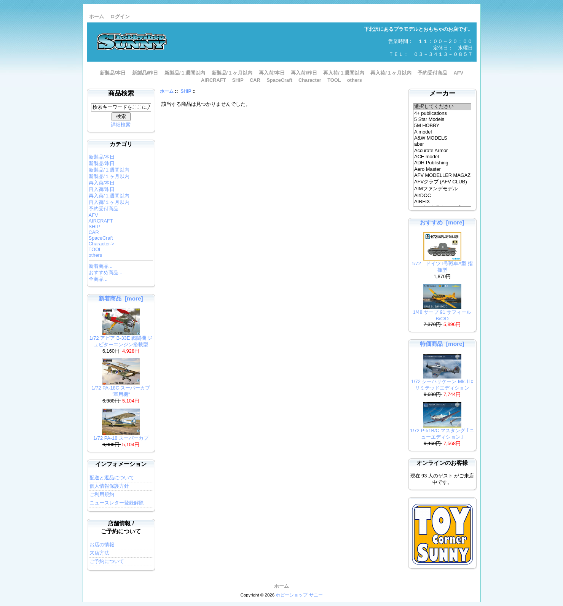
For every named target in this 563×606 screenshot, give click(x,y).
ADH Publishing (442, 163)
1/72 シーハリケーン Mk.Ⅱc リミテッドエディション (442, 382)
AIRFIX (442, 202)
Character (309, 80)
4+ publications (442, 113)
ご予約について (106, 561)
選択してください (442, 106)
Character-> (102, 244)
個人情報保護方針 (109, 486)
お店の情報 (101, 544)
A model (442, 132)
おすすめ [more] (442, 222)
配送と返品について (111, 477)
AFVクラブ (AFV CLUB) (442, 182)
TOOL (334, 80)
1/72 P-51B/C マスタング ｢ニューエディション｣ (442, 431)
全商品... (98, 279)
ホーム (96, 16)
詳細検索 (121, 124)
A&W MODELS (442, 138)
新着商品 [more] (121, 298)
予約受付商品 (432, 73)
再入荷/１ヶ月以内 (390, 73)
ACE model (442, 157)
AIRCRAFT (213, 80)
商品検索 (121, 93)
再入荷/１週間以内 (343, 73)
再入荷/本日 (272, 73)
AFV (458, 73)
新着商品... (101, 266)
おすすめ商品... (106, 272)
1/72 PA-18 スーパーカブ (120, 436)
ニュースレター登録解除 (116, 503)
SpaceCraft (279, 80)
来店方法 (99, 553)
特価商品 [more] (442, 343)
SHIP (185, 91)
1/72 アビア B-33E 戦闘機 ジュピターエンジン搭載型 (121, 339)
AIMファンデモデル (442, 189)
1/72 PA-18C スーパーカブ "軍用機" (121, 388)
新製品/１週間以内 (185, 73)
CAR (255, 80)
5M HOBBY (442, 125)
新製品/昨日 (145, 73)
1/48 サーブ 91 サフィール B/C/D (442, 313)
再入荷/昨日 (304, 73)
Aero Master (442, 169)
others (354, 80)
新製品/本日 (113, 73)
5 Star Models (442, 119)
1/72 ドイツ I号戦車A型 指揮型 (442, 264)
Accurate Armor (442, 151)
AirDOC (442, 195)
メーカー (442, 93)
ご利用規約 (101, 494)
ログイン (120, 16)
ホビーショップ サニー (299, 595)
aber (442, 144)
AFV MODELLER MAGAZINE (442, 175)
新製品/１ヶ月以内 (232, 73)
